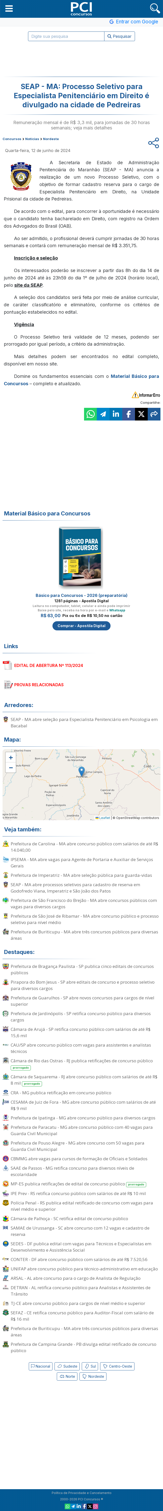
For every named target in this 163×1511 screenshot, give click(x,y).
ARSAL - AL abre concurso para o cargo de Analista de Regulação (76, 1278)
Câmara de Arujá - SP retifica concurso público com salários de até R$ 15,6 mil (81, 1032)
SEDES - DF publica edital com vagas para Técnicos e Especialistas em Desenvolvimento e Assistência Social (81, 1247)
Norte (67, 1376)
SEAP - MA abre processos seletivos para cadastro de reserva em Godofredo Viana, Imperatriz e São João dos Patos (75, 888)
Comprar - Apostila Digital (81, 626)
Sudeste (67, 1366)
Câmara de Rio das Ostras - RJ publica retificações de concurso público (82, 1064)
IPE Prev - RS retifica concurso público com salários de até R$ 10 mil (78, 1193)
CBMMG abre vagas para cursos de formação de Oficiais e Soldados (79, 1159)
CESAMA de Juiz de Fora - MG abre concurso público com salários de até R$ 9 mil (83, 1105)
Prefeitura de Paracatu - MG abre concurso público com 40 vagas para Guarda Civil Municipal (82, 1130)
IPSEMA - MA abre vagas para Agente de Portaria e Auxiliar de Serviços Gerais (82, 863)
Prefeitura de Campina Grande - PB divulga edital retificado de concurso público (83, 1347)
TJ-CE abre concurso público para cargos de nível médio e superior (78, 1303)
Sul (90, 1366)
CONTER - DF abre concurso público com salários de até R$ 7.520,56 (79, 1259)
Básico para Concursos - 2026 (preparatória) (82, 595)
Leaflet (103, 818)
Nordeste (93, 1376)
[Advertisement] (81, 59)
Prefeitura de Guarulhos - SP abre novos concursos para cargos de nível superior (82, 1001)
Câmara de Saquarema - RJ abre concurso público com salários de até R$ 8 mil (84, 1080)
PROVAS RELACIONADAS (39, 684)
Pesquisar (119, 36)
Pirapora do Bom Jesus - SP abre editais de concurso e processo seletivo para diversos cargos (83, 985)
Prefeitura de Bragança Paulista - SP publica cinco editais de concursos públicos (82, 969)
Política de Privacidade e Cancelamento (82, 1493)
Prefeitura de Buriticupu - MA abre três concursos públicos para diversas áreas (84, 935)
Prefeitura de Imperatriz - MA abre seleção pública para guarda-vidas (81, 875)
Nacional (40, 1366)
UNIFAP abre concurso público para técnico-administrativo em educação (84, 1269)
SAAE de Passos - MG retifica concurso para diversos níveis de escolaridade (72, 1171)
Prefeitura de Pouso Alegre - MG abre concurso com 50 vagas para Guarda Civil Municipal (77, 1146)
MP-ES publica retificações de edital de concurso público (78, 1184)
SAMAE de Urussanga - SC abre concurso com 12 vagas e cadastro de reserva (80, 1231)
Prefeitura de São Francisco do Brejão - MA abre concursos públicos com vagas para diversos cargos (84, 903)
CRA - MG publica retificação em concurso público (61, 1093)
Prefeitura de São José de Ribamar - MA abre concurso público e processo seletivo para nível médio (85, 919)
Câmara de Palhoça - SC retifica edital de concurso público (69, 1218)
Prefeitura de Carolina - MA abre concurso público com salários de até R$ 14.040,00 (84, 847)
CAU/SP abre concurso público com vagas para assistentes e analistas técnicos (81, 1048)
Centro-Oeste (117, 1366)
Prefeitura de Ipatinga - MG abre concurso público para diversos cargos (83, 1118)
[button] (9, 8)
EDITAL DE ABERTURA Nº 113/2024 (48, 665)
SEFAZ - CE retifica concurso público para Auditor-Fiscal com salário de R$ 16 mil (82, 1316)
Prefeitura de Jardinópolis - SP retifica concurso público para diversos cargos (81, 1017)
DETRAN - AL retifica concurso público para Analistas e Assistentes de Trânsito (81, 1291)
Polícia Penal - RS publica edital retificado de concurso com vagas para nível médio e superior (82, 1206)
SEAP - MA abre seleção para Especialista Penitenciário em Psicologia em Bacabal (84, 722)
